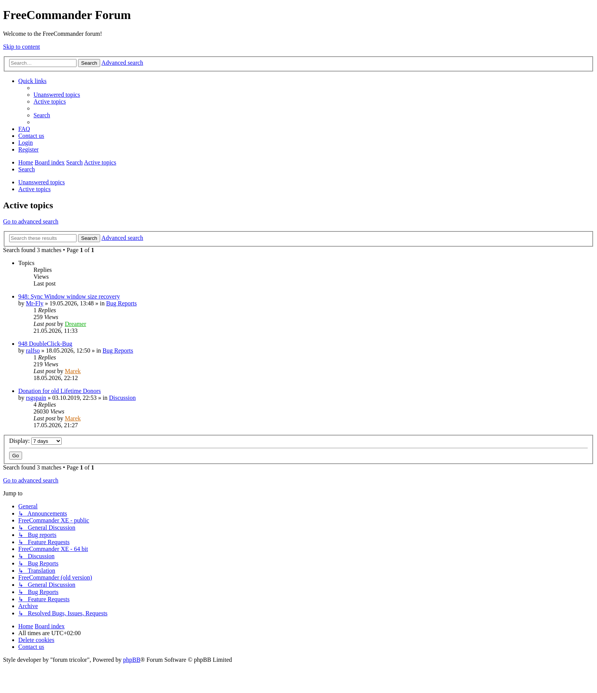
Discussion (122, 397)
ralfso (33, 350)
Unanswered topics (41, 182)
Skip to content (21, 46)
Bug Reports (121, 303)
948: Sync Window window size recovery (69, 296)
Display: (35, 441)
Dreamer (75, 324)
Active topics (34, 189)
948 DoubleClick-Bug (45, 343)
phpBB (131, 659)
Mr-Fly (34, 303)
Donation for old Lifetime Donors (59, 391)
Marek (73, 371)
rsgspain (36, 397)
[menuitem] (57, 94)
